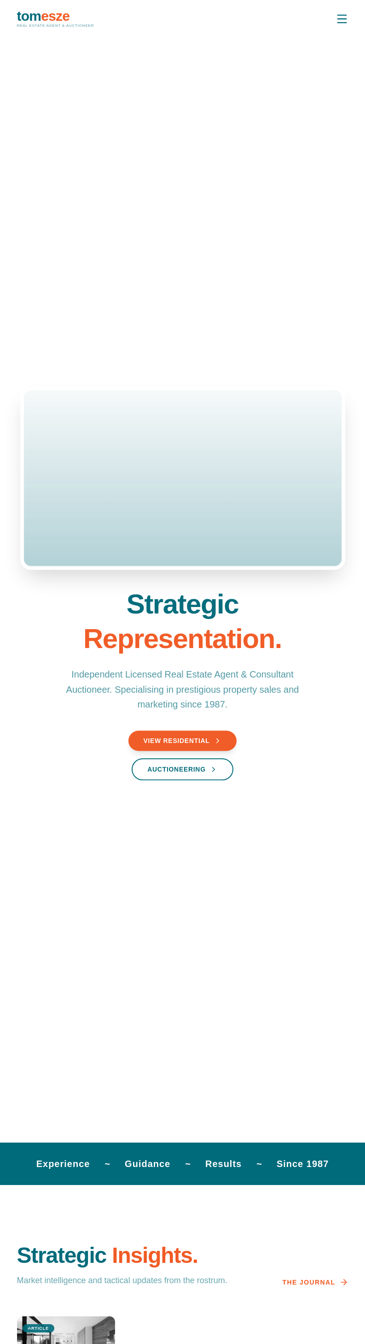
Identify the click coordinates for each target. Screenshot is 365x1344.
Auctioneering (182, 770)
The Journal (315, 1282)
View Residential (182, 741)
